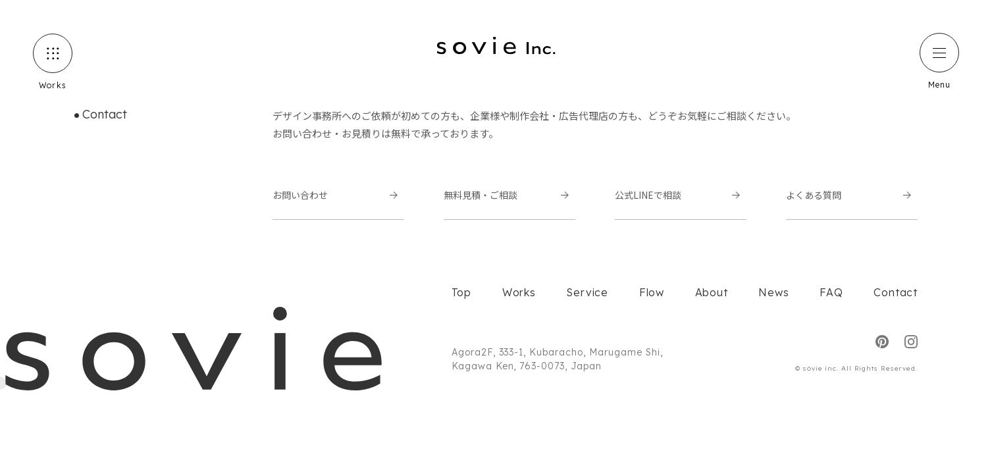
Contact (896, 292)
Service (587, 292)
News (773, 292)
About (711, 292)
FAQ (831, 292)
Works (519, 292)
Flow (651, 292)
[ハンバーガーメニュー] (939, 52)
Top (461, 292)
